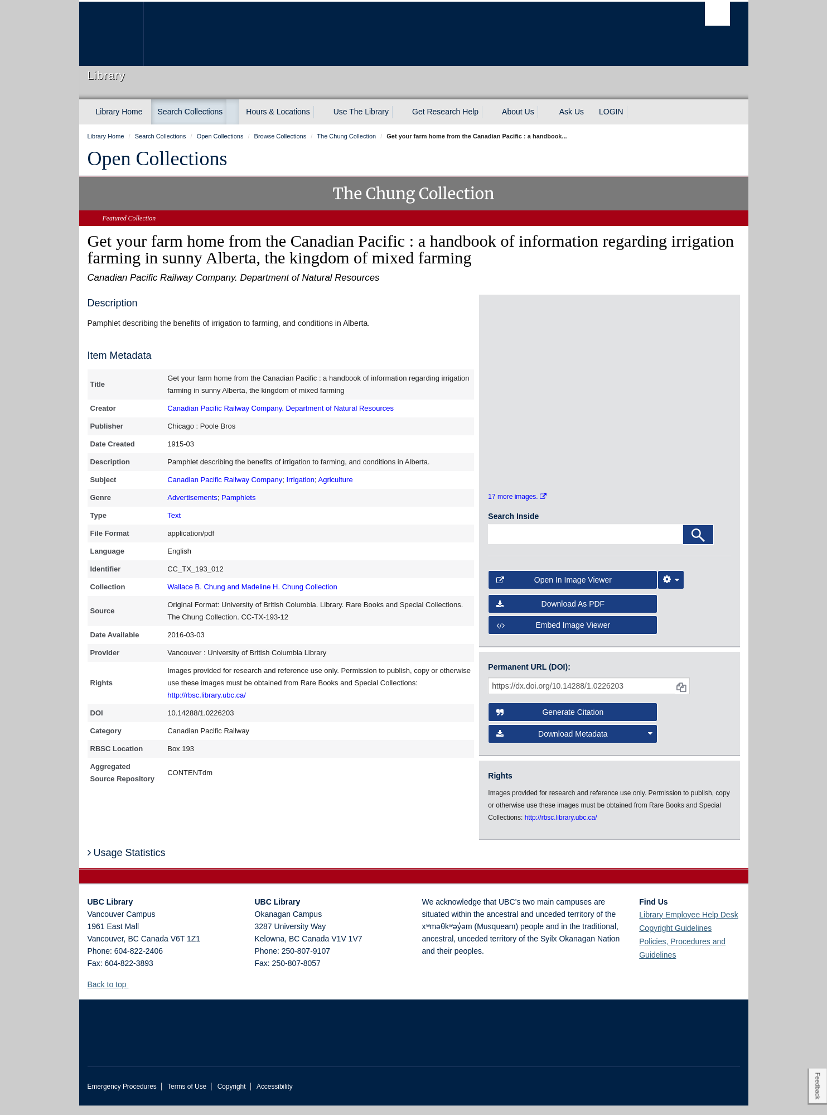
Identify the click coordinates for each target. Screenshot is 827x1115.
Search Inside (513, 526)
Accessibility (275, 1096)
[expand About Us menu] (544, 112)
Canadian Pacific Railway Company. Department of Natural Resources (280, 408)
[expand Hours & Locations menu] (320, 112)
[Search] (698, 545)
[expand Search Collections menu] (232, 112)
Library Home (119, 111)
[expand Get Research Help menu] (488, 112)
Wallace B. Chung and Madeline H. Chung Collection (252, 587)
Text (174, 515)
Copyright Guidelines (675, 937)
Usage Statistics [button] (127, 862)
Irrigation (300, 479)
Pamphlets (238, 497)
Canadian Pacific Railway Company (224, 479)
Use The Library (361, 111)
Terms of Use (186, 1096)
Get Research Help (445, 111)
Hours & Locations (277, 111)
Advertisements (192, 497)
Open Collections (158, 158)
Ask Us (571, 111)
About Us (518, 111)
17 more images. (517, 507)
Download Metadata (574, 743)
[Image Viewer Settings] (670, 589)
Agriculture (335, 479)
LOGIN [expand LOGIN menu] (611, 111)
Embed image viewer (553, 635)
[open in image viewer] (518, 367)
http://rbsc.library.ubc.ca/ (206, 695)
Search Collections (190, 111)
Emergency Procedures (122, 1096)
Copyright (231, 1096)
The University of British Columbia (111, 34)
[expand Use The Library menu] (398, 112)
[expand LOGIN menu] (633, 112)
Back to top (112, 993)
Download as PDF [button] (550, 613)
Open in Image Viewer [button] (554, 589)
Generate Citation (549, 722)
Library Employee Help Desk (688, 924)
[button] (132, 993)
